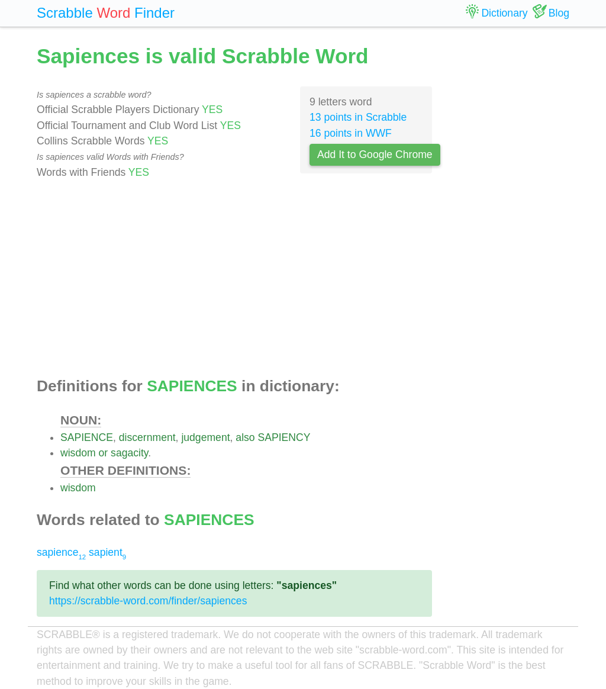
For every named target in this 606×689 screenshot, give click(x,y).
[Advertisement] (234, 279)
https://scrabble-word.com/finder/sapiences (148, 601)
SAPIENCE (86, 437)
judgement (205, 437)
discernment (147, 437)
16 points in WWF (351, 133)
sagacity (129, 453)
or (103, 453)
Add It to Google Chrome (375, 154)
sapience (61, 552)
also (245, 437)
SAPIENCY (284, 437)
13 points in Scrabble (358, 117)
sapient (107, 552)
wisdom (78, 453)
